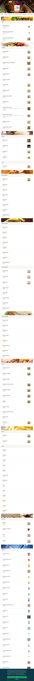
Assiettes (6, 14)
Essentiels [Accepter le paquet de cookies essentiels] (17, 679)
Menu (10, 1)
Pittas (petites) (18, 14)
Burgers (10, 14)
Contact (16, 1)
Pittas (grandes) (24, 14)
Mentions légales (22, 1)
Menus (2, 14)
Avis (13, 1)
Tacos (14, 14)
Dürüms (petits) (30, 14)
